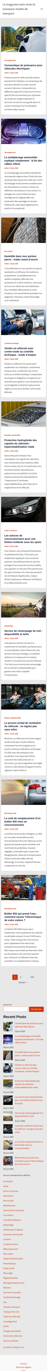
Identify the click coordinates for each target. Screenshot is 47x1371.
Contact (23, 1363)
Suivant (23, 982)
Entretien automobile (12, 435)
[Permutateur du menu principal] (42, 9)
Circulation (8, 1215)
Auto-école (8, 1200)
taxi (5, 1302)
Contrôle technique (11, 343)
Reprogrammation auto (13, 1282)
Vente (6, 1326)
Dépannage (8, 626)
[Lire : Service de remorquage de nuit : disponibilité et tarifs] (23, 604)
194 (32, 977)
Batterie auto (9, 1205)
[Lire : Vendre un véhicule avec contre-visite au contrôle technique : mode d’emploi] (23, 322)
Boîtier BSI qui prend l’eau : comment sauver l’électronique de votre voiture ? (22, 917)
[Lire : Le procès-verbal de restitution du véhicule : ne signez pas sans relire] (23, 696)
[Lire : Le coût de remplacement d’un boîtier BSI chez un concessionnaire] (23, 792)
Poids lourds (9, 1268)
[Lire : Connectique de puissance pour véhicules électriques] (23, 39)
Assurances (8, 1195)
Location (7, 1239)
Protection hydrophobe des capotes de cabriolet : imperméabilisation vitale (20, 443)
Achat (5, 1186)
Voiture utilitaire (10, 1340)
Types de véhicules (11, 1316)
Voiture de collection (12, 1336)
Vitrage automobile (12, 1331)
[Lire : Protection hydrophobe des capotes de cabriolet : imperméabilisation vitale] (23, 414)
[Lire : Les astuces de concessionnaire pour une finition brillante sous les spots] (23, 509)
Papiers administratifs (12, 718)
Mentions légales (23, 1367)
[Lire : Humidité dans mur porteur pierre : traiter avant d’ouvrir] (23, 230)
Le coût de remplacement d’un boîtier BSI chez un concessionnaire (22, 821)
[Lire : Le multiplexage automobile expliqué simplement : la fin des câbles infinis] (23, 131)
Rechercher (7, 1005)
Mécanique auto (10, 813)
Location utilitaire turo (13, 1347)
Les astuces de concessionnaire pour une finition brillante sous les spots (22, 539)
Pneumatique (9, 1263)
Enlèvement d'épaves (13, 1229)
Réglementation (10, 1278)
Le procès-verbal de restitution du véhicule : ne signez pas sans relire (22, 726)
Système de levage (11, 1297)
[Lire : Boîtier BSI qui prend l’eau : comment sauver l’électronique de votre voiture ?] (23, 887)
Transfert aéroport (11, 1307)
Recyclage (8, 1273)
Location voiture (10, 1244)
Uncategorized (10, 60)
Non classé (8, 251)
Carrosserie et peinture (13, 1210)
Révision (7, 1287)
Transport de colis (11, 1311)
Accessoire (8, 1181)
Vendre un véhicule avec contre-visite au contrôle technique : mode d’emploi (20, 351)
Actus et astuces (10, 530)
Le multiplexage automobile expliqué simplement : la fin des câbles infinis (23, 160)
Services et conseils (12, 1292)
